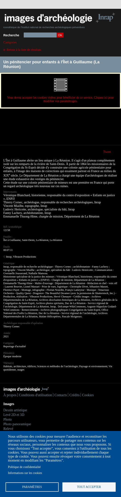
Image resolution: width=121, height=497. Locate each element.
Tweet (107, 151)
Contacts (60, 395)
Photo (7, 419)
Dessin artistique (15, 410)
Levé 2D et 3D (13, 415)
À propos (9, 395)
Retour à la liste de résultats (24, 49)
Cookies (87, 395)
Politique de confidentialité (24, 467)
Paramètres (32, 487)
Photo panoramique (17, 424)
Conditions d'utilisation (35, 395)
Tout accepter (89, 487)
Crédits (74, 395)
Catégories (10, 42)
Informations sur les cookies (25, 473)
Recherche (11, 35)
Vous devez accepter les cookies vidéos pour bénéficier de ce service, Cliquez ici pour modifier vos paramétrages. (60, 99)
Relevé (8, 429)
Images (8, 404)
